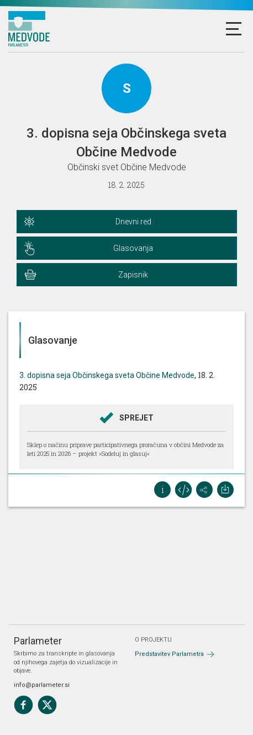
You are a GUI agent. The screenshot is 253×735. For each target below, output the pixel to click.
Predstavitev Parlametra (169, 654)
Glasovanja (133, 248)
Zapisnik (133, 274)
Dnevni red (133, 221)
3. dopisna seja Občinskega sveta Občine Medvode (106, 375)
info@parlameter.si (42, 685)
